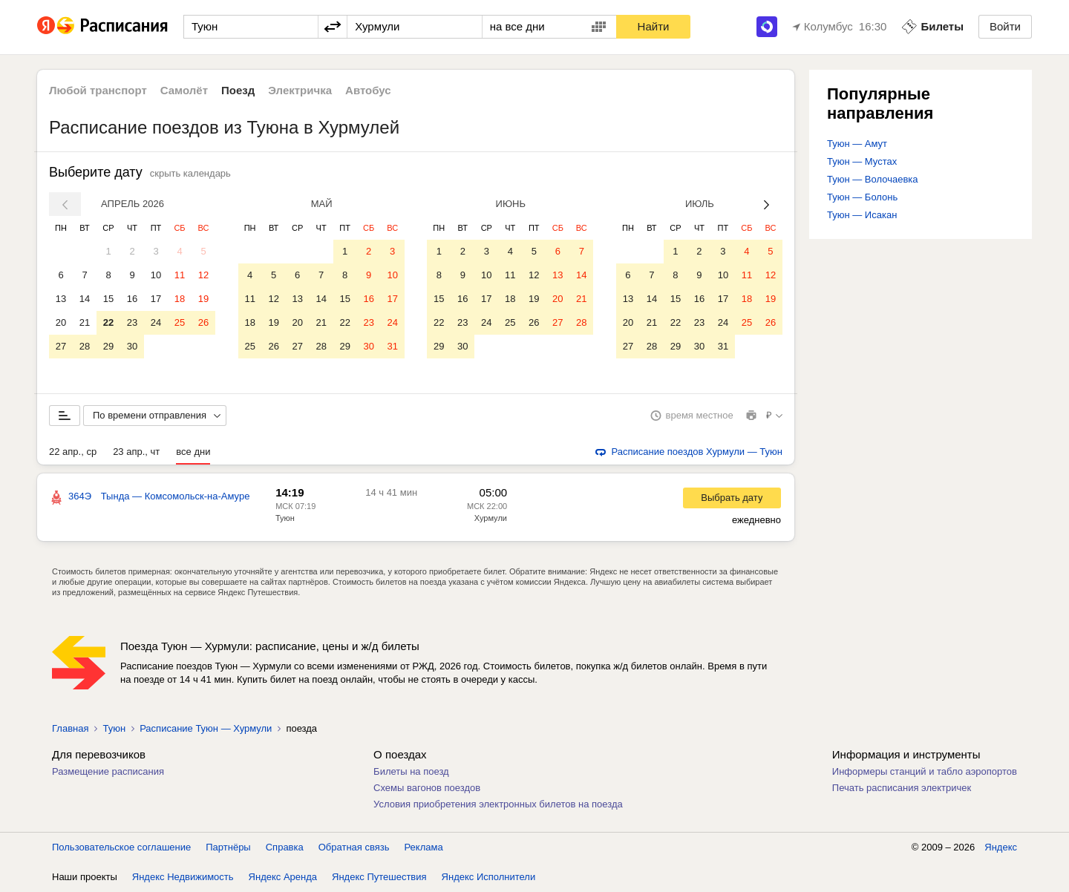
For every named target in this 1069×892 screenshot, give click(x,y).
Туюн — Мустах (862, 161)
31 (392, 346)
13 (61, 298)
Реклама (424, 847)
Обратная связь (354, 847)
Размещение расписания (108, 771)
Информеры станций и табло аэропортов (924, 771)
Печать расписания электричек (901, 787)
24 (156, 322)
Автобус (368, 90)
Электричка (300, 90)
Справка (285, 847)
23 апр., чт (136, 451)
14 (84, 298)
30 (132, 346)
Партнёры (228, 847)
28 (84, 346)
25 (179, 322)
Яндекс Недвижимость (183, 876)
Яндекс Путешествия (379, 876)
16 (132, 298)
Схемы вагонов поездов (426, 787)
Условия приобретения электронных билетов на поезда (498, 804)
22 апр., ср (73, 451)
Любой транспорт (98, 90)
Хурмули (490, 518)
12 (203, 275)
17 (156, 298)
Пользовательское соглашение (121, 847)
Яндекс (1000, 847)
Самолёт (184, 90)
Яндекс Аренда (283, 876)
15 (108, 298)
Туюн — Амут (857, 143)
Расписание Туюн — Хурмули (206, 728)
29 (108, 346)
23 (132, 322)
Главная (70, 728)
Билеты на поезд (411, 771)
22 (108, 322)
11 (179, 275)
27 (61, 346)
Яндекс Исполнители (489, 876)
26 (203, 322)
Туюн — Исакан (862, 214)
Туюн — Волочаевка (872, 179)
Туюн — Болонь (862, 197)
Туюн (285, 518)
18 (179, 298)
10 (156, 275)
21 (84, 322)
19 (203, 298)
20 (61, 322)
